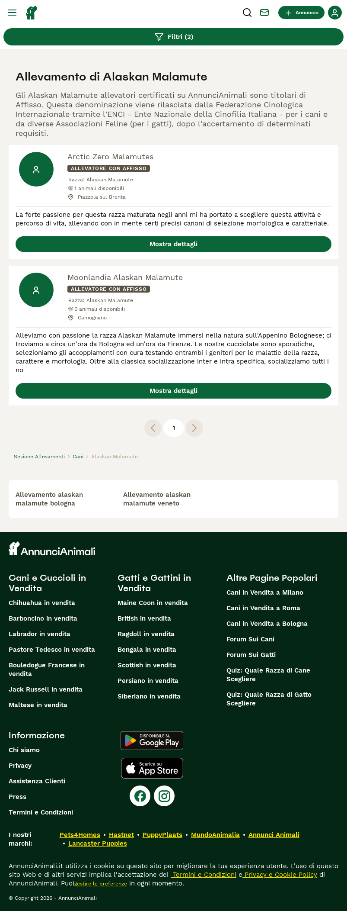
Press (17, 797)
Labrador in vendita (39, 634)
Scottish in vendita (147, 665)
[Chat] (264, 12)
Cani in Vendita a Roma (263, 608)
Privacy (20, 765)
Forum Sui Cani (250, 639)
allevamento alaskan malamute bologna (49, 499)
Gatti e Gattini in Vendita (154, 583)
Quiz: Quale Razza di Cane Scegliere (268, 674)
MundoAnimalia (215, 835)
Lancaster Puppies (97, 843)
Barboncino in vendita (43, 618)
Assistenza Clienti (37, 781)
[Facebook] (140, 795)
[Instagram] (164, 795)
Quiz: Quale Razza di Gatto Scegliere (269, 699)
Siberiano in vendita (149, 696)
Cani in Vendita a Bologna (267, 624)
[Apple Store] (152, 768)
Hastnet (121, 835)
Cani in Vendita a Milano (264, 592)
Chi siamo (24, 750)
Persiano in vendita (148, 681)
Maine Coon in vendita (153, 603)
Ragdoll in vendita (146, 634)
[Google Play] (152, 740)
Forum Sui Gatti (251, 655)
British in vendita (144, 618)
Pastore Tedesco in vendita (52, 649)
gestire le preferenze (100, 884)
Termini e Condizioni (41, 812)
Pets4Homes (80, 835)
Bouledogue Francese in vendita (47, 669)
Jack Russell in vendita (46, 689)
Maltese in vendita (38, 705)
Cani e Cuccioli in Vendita (47, 583)
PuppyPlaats (162, 835)
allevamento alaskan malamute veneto (157, 499)
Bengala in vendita (147, 649)
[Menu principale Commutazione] (12, 12)
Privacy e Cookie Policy (279, 875)
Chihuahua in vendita (42, 603)
